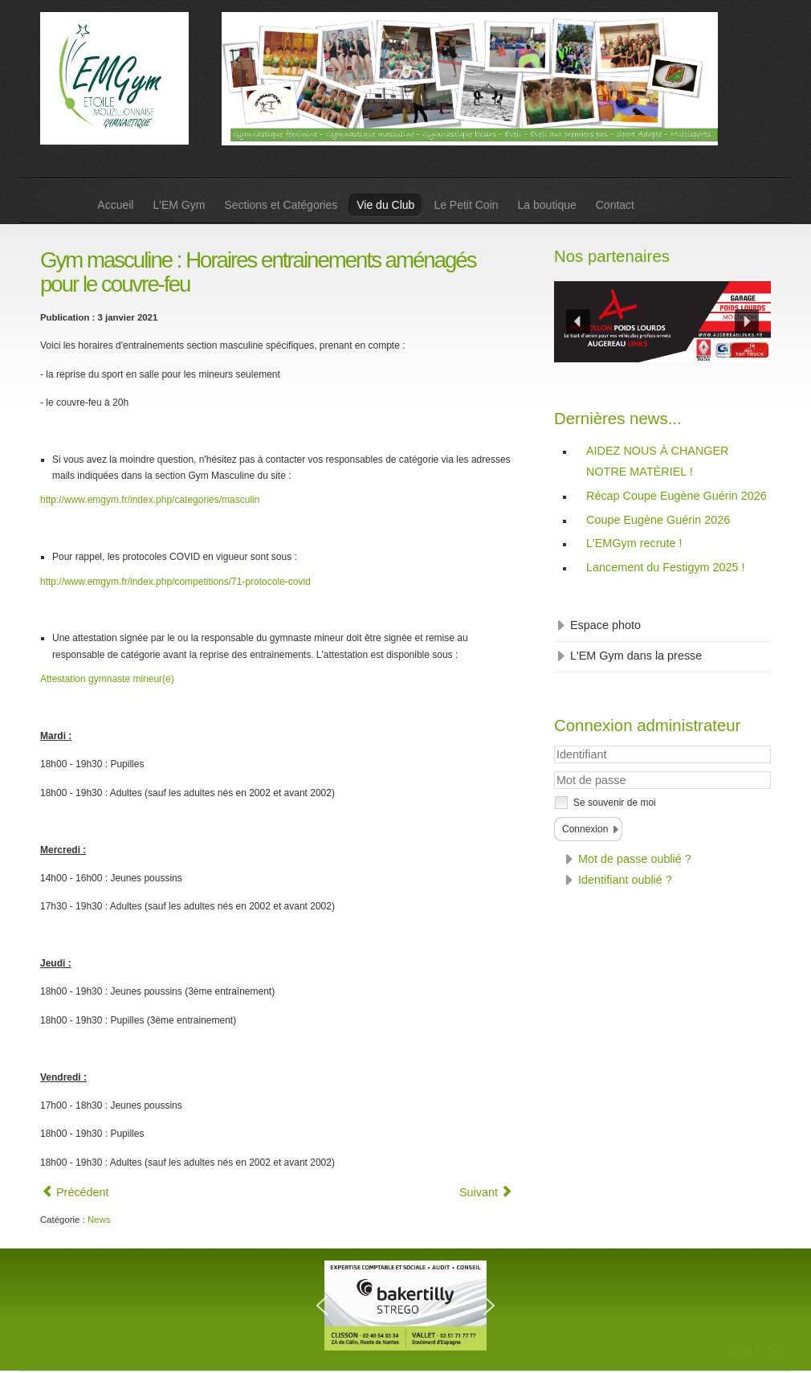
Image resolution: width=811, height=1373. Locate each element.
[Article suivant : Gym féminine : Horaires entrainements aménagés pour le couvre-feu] (486, 1192)
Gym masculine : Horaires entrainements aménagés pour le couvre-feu (257, 271)
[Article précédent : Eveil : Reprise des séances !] (75, 1192)
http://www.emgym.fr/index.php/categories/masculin (149, 499)
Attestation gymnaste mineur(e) (107, 678)
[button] (578, 321)
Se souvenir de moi (614, 802)
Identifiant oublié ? (625, 879)
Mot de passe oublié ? (634, 858)
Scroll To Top (755, 1352)
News (99, 1219)
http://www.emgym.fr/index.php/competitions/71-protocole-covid (175, 581)
